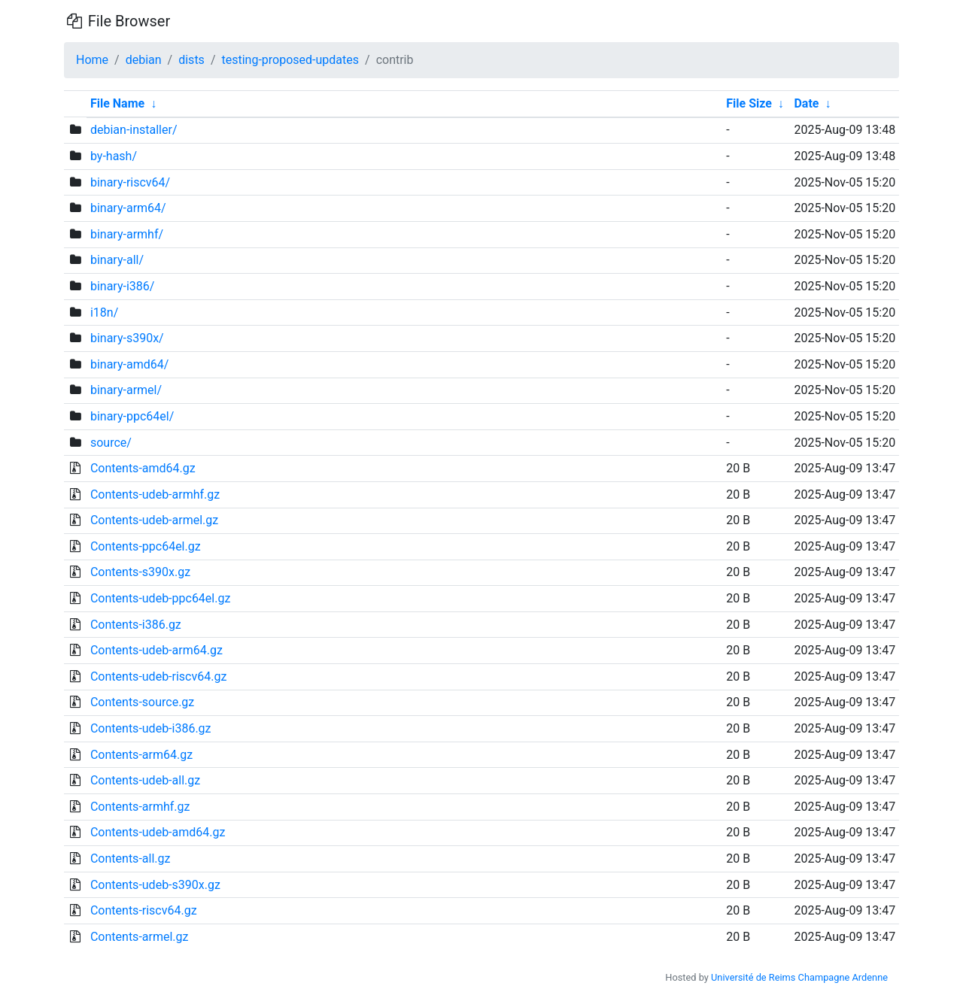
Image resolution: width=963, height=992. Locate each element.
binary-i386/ (122, 286)
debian (144, 60)
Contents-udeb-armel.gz (154, 520)
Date (806, 103)
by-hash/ (113, 156)
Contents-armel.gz (139, 937)
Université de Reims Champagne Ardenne (799, 977)
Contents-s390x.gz (140, 572)
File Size (749, 103)
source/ (111, 442)
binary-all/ (117, 260)
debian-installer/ (134, 130)
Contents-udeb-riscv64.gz (158, 676)
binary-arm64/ (128, 208)
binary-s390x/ (127, 338)
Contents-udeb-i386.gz (150, 728)
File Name (117, 103)
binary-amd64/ (129, 364)
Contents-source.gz (142, 702)
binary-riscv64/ (130, 182)
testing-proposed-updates (290, 60)
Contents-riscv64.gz (143, 910)
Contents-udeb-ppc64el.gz (160, 598)
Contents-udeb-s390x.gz (155, 885)
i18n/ (104, 312)
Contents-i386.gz (135, 624)
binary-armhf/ (126, 234)
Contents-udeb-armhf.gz (155, 494)
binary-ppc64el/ (132, 416)
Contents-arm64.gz (141, 755)
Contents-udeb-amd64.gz (157, 832)
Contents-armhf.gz (140, 806)
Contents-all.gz (130, 858)
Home (92, 60)
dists (191, 60)
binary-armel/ (126, 390)
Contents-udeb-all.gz (145, 780)
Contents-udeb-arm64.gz (156, 650)
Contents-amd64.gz (143, 468)
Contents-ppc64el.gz (145, 546)
